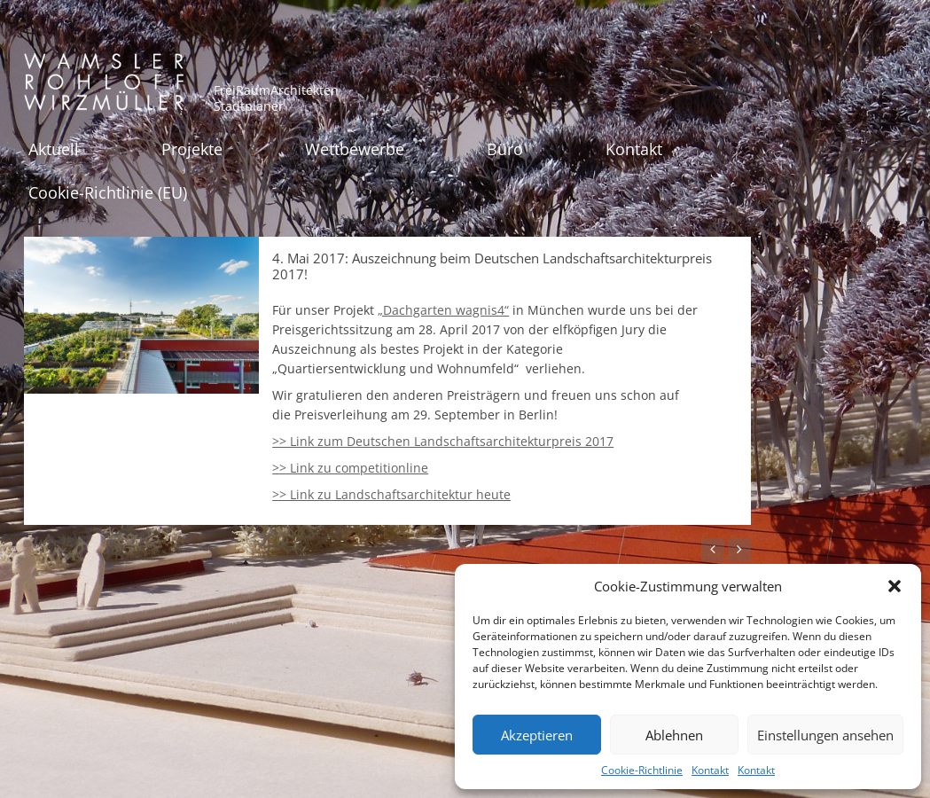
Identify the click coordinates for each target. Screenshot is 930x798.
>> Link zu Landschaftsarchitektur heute (391, 494)
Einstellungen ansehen (825, 735)
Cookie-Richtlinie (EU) (107, 192)
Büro (505, 149)
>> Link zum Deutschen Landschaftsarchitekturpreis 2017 (442, 441)
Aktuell (53, 149)
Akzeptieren (537, 735)
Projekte (192, 149)
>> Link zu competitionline (350, 467)
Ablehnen (674, 735)
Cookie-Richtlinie (642, 770)
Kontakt (710, 770)
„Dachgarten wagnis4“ (443, 309)
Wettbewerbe (354, 149)
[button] (894, 586)
